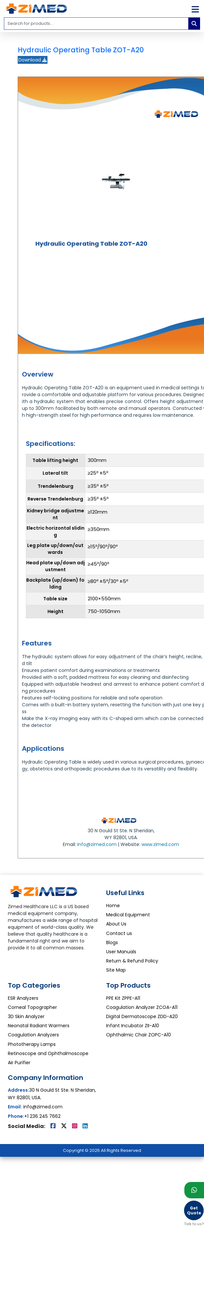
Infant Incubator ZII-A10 (132, 1025)
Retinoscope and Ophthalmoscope (48, 1053)
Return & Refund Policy (132, 961)
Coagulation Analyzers (33, 1034)
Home (113, 905)
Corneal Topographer (32, 1007)
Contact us (119, 933)
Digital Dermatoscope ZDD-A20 (142, 1016)
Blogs (112, 942)
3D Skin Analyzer (26, 1016)
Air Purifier (19, 1062)
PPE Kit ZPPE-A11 (123, 998)
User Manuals (121, 951)
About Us (116, 924)
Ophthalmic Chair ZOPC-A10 (138, 1034)
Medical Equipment (128, 914)
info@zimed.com (97, 844)
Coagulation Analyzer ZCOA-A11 (141, 1007)
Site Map (116, 970)
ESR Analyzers (23, 998)
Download (32, 60)
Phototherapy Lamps (32, 1044)
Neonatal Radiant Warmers (38, 1025)
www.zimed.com (160, 844)
